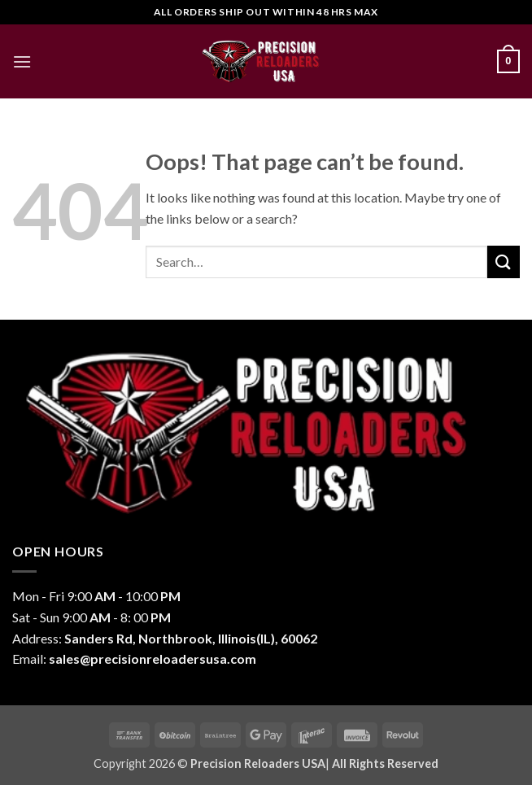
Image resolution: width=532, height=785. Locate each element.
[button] (22, 61)
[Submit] (503, 261)
